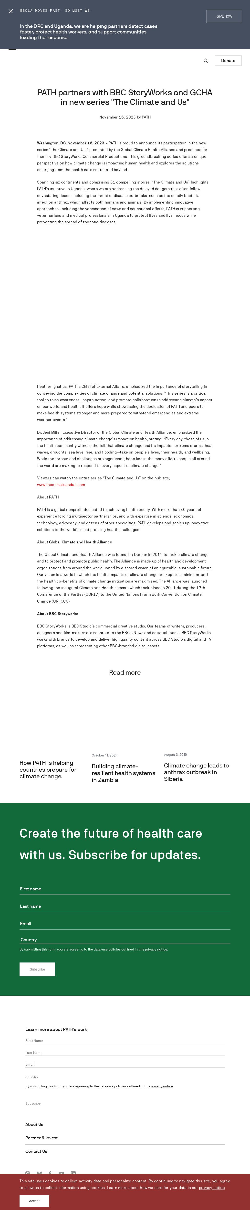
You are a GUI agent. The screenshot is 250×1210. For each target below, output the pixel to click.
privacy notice (212, 1187)
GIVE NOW (224, 16)
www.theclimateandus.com (61, 484)
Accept (34, 1201)
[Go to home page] (28, 49)
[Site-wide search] (206, 60)
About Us (34, 1124)
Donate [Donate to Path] (228, 60)
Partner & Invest (41, 1137)
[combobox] (125, 940)
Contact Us (36, 1151)
